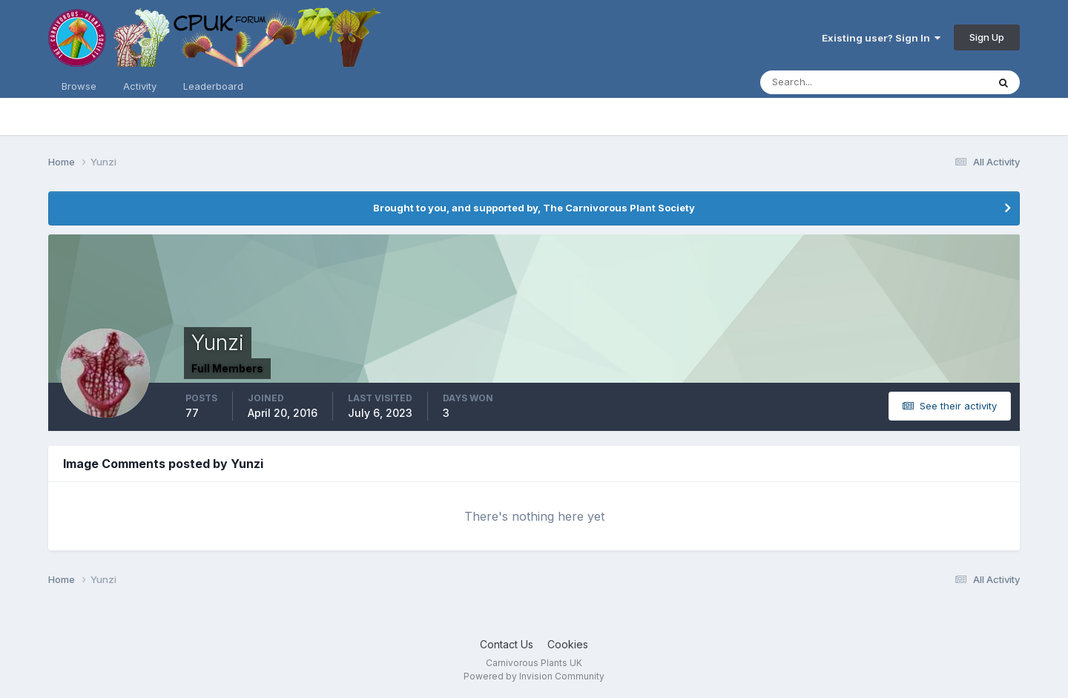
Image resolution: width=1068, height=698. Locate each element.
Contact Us (506, 644)
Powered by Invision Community (534, 676)
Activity (139, 86)
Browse (79, 86)
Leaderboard (213, 86)
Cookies (567, 644)
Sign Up (986, 37)
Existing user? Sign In (881, 38)
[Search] (825, 82)
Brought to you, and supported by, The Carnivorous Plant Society (534, 208)
